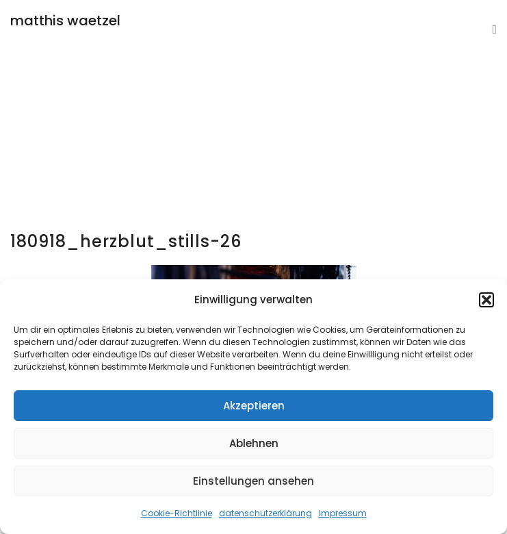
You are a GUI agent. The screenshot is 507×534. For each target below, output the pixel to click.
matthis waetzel (65, 20)
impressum (343, 513)
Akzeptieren (254, 405)
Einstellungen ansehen (253, 481)
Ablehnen (253, 443)
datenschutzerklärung (265, 513)
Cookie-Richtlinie (176, 513)
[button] (486, 300)
